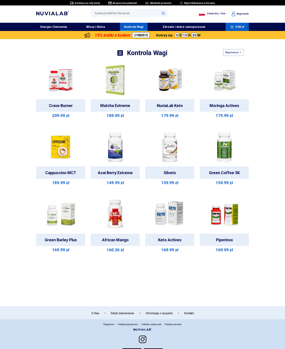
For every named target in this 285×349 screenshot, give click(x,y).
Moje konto (240, 14)
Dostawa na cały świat (85, 3)
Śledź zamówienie (122, 313)
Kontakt (189, 313)
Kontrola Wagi (133, 27)
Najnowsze (232, 52)
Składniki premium (158, 3)
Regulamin (108, 324)
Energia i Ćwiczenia (53, 27)
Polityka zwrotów (173, 324)
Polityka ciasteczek (151, 324)
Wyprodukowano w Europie (197, 3)
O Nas (95, 313)
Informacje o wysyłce (159, 313)
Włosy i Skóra (95, 27)
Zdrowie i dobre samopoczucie (184, 27)
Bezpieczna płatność (122, 3)
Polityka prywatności (128, 324)
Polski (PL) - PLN (212, 13)
